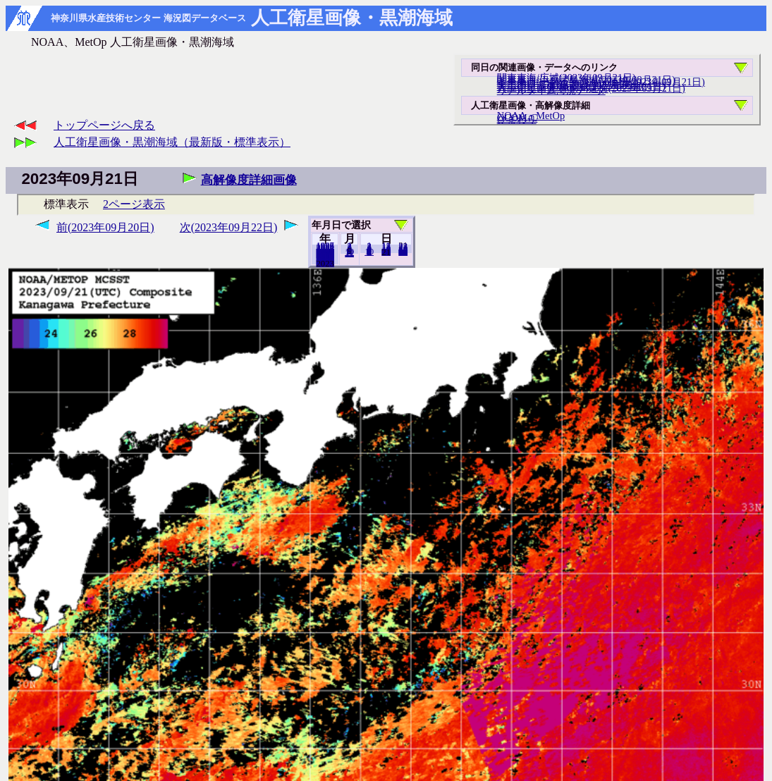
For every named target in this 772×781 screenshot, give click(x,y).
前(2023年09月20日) (105, 227)
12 (349, 253)
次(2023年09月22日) (229, 227)
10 (369, 252)
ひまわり (517, 119)
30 (403, 252)
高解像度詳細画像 (249, 180)
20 (386, 252)
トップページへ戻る (104, 125)
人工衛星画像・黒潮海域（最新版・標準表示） (172, 142)
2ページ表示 (134, 204)
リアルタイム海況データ (551, 90)
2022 (325, 263)
